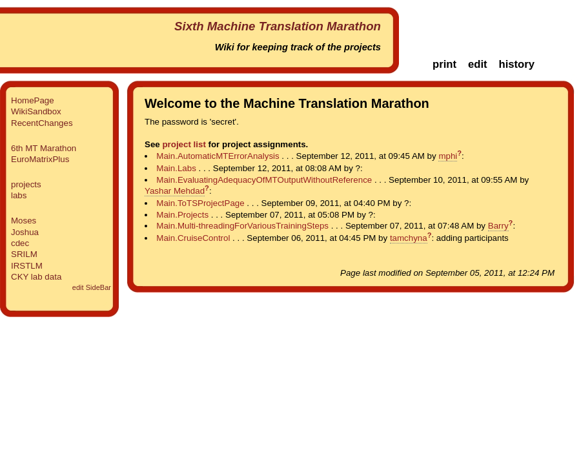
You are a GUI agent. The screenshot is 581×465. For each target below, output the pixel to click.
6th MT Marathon (43, 148)
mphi (447, 156)
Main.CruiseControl (193, 238)
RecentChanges (42, 123)
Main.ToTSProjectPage (200, 203)
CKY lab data (36, 277)
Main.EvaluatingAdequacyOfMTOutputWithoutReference (264, 180)
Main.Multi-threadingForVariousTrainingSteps (242, 226)
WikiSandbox (36, 111)
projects (26, 184)
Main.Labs (176, 168)
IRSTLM (27, 266)
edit (477, 64)
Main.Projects (182, 215)
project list (183, 144)
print (444, 64)
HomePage (32, 100)
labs (18, 195)
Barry (498, 226)
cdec (20, 243)
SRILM (24, 254)
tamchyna (408, 238)
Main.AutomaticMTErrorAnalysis (217, 156)
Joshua (25, 232)
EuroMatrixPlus (40, 159)
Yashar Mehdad (175, 191)
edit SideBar (91, 287)
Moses (23, 220)
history (516, 64)
